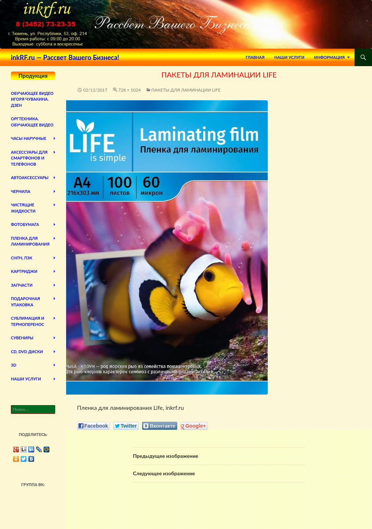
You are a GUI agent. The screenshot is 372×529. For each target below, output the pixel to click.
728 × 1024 (129, 90)
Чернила (20, 191)
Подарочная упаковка (25, 301)
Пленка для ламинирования (30, 241)
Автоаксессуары (29, 177)
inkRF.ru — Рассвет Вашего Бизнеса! (65, 57)
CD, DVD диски (27, 351)
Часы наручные (28, 138)
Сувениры (22, 337)
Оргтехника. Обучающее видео (32, 121)
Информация (329, 57)
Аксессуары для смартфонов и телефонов (29, 158)
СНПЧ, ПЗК (21, 257)
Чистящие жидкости (23, 207)
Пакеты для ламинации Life (186, 90)
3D (13, 365)
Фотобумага (25, 224)
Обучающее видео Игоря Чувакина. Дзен (32, 99)
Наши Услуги (289, 57)
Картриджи (24, 271)
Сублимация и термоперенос (27, 321)
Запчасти (21, 285)
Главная (255, 57)
